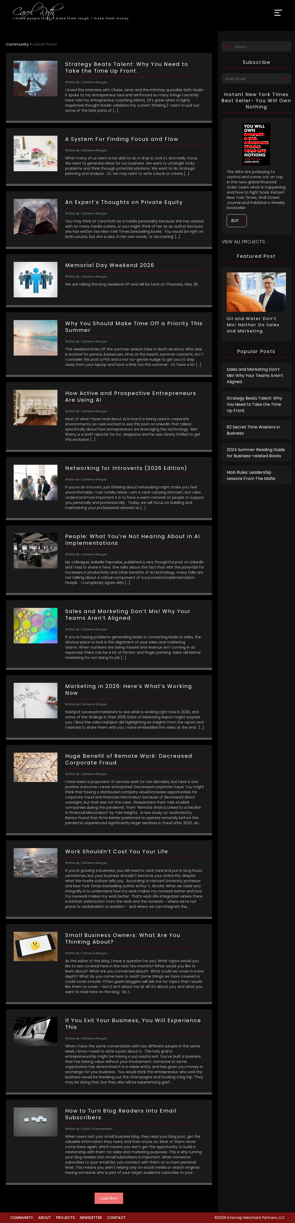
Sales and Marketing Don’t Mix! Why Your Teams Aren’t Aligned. (255, 375)
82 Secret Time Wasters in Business (253, 430)
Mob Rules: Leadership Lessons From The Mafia (251, 475)
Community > (19, 44)
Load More (108, 1198)
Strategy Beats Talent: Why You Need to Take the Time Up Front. (254, 404)
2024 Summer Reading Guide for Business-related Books (256, 453)
